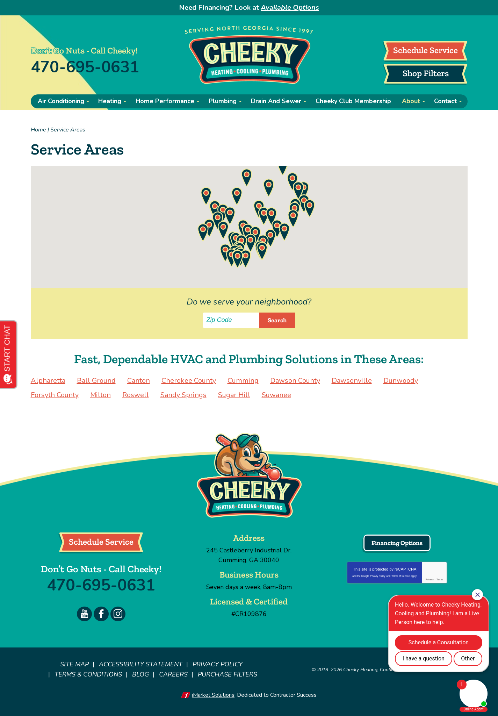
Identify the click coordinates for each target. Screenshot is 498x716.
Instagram (117, 614)
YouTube (84, 614)
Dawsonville (352, 380)
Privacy (430, 579)
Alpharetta (48, 380)
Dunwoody (400, 380)
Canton (138, 380)
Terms (439, 579)
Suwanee (276, 395)
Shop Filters (426, 73)
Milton (100, 395)
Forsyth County (55, 395)
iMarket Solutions (213, 694)
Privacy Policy (377, 576)
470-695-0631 (85, 67)
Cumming (243, 380)
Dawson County (295, 380)
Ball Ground (96, 380)
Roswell (135, 395)
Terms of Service (400, 576)
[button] (237, 196)
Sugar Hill (234, 395)
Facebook (101, 614)
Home (38, 130)
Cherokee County (188, 380)
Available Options (290, 7)
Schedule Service (425, 50)
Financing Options (397, 543)
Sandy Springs (183, 395)
